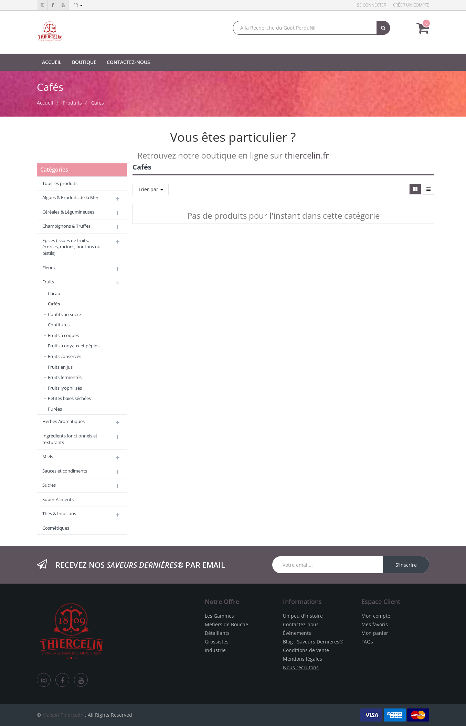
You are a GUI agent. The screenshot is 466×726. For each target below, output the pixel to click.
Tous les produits (59, 183)
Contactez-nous (301, 624)
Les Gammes (219, 616)
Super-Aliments (58, 499)
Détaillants (217, 633)
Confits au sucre (64, 314)
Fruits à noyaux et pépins (73, 346)
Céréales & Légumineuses (68, 212)
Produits (72, 102)
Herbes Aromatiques (63, 421)
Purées (55, 409)
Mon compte (375, 616)
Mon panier (374, 633)
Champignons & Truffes (66, 226)
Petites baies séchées (69, 398)
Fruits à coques (63, 335)
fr (78, 5)
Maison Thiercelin (63, 715)
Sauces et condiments (64, 471)
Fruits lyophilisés (65, 388)
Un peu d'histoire (303, 616)
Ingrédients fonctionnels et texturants (69, 439)
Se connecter (371, 5)
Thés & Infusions (59, 513)
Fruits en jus (60, 367)
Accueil (45, 102)
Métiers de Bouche (226, 624)
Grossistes (217, 641)
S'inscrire (406, 565)
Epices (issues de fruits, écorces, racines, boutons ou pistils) (71, 246)
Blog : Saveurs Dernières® (313, 641)
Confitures (59, 325)
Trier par (150, 189)
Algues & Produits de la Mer (70, 197)
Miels (47, 456)
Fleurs (48, 267)
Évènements (297, 633)
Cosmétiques (55, 528)
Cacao (54, 293)
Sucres (49, 485)
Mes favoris (374, 624)
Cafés (97, 102)
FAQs (367, 641)
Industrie (215, 650)
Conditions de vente (306, 650)
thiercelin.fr (307, 155)
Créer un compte (411, 5)
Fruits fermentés (65, 377)
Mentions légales (302, 658)
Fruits (48, 282)
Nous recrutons (301, 667)
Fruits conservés (64, 356)
